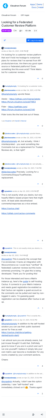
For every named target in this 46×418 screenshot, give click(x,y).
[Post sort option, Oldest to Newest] (5, 40)
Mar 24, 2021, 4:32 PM (32, 138)
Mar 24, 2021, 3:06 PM (17, 51)
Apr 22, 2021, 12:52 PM (33, 378)
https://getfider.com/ (17, 106)
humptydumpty (10, 48)
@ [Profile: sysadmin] (6, 259)
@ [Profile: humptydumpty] (9, 94)
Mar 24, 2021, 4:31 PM (31, 90)
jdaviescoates (10, 90)
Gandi (17, 121)
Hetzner (23, 121)
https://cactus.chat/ (10, 208)
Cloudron (8, 121)
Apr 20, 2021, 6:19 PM (28, 191)
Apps (32, 4)
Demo (39, 4)
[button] (3, 414)
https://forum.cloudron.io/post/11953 (18, 102)
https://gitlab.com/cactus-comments (18, 213)
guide (25, 281)
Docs (34, 7)
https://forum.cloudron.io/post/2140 (18, 109)
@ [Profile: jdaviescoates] (8, 172)
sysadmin (8, 191)
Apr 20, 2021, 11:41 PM (17, 255)
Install (41, 7)
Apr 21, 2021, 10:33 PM (28, 320)
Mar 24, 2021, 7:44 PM (32, 168)
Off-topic (6, 31)
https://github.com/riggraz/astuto (24, 99)
